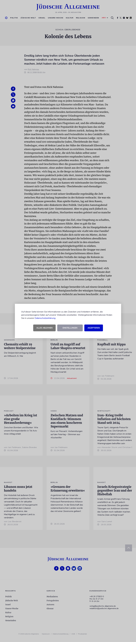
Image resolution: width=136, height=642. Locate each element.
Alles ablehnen (44, 328)
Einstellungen (70, 328)
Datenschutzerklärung (45, 318)
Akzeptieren (94, 328)
